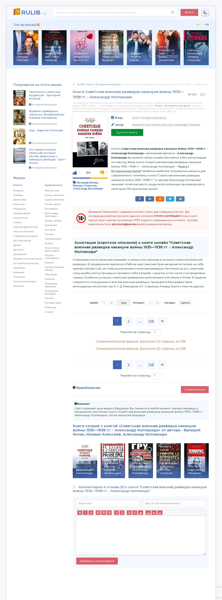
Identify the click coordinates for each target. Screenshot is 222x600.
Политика (19, 276)
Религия (50, 279)
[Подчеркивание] (90, 512)
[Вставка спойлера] (153, 512)
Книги (158, 105)
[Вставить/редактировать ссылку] (134, 512)
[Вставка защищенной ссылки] (140, 512)
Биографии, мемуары (52, 292)
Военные (18, 272)
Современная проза (25, 236)
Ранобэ (49, 298)
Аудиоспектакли (54, 199)
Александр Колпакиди (88, 188)
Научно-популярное (52, 256)
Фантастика (52, 190)
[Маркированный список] (116, 512)
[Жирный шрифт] (79, 512)
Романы (18, 195)
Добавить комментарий (97, 561)
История (50, 229)
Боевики (18, 190)
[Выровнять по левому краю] (98, 512)
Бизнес (49, 243)
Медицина (19, 208)
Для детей (51, 225)
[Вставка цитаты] (148, 512)
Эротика (18, 249)
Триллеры (19, 267)
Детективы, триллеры (51, 214)
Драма (17, 245)
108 (151, 321)
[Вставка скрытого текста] (159, 512)
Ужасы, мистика (54, 195)
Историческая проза (25, 263)
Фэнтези (18, 286)
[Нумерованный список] (122, 512)
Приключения (53, 238)
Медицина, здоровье (51, 285)
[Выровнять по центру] (103, 512)
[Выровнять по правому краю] (109, 512)
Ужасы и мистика (23, 231)
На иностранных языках (54, 268)
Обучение (51, 274)
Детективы (19, 199)
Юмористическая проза (27, 258)
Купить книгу (127, 132)
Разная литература (24, 281)
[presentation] (198, 24)
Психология (20, 217)
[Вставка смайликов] (129, 512)
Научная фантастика (25, 226)
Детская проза (22, 240)
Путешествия (53, 302)
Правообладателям (88, 387)
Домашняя (19, 254)
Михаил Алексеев (85, 185)
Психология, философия (52, 249)
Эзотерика (51, 208)
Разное (49, 262)
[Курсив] (85, 512)
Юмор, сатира (53, 220)
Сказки (17, 222)
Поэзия (49, 234)
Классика (18, 204)
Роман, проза (53, 204)
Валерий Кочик (87, 182)
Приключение (21, 213)
